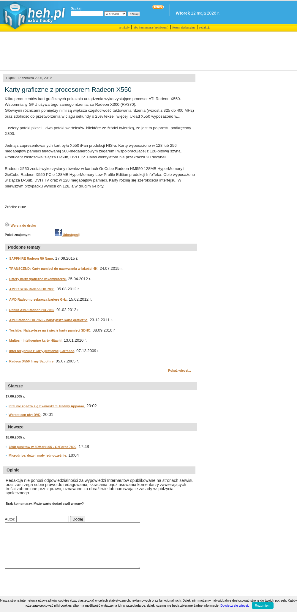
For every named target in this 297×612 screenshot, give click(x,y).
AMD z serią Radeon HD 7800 (31, 289)
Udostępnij (67, 234)
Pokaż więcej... (179, 370)
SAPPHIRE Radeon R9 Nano (31, 258)
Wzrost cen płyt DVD (25, 415)
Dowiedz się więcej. (234, 605)
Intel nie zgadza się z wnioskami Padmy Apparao (46, 406)
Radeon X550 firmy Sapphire (31, 361)
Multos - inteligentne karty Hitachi (35, 340)
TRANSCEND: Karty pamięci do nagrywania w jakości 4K (53, 268)
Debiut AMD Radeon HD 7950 (31, 310)
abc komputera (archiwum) (151, 27)
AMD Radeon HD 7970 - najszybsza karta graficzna (48, 320)
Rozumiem (263, 605)
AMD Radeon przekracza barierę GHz (38, 299)
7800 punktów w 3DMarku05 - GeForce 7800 (42, 447)
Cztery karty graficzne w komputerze (37, 279)
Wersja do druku (23, 225)
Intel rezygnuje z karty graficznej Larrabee (41, 351)
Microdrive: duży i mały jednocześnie (37, 455)
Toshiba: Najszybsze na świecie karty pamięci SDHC (49, 330)
